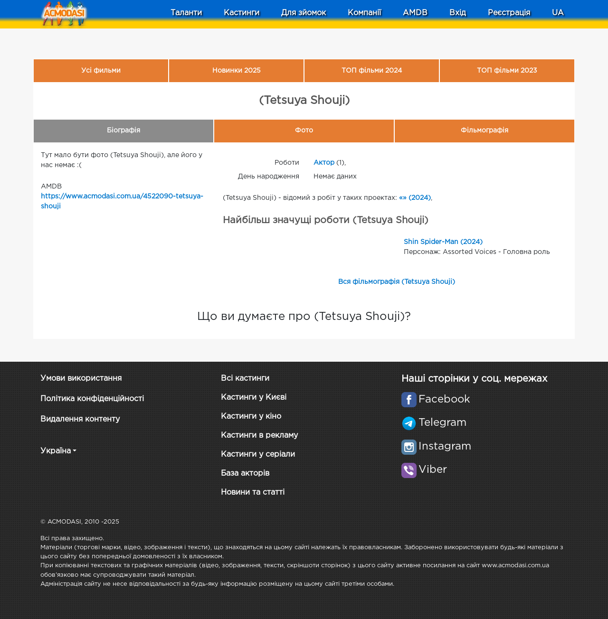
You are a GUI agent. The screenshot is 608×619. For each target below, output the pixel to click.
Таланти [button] (186, 13)
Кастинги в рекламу (259, 435)
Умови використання (81, 378)
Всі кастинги (245, 378)
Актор (324, 163)
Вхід (457, 13)
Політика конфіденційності (92, 399)
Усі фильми (101, 71)
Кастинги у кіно (251, 416)
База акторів (245, 473)
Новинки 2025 (236, 71)
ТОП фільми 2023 (507, 71)
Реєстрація (509, 13)
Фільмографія (484, 130)
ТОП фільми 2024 (372, 71)
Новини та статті (253, 492)
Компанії (364, 13)
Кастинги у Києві (253, 397)
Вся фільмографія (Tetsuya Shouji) (396, 282)
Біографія (123, 130)
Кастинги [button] (241, 13)
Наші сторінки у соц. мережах (474, 379)
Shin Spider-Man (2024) (443, 242)
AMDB (415, 13)
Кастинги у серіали (258, 454)
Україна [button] (55, 451)
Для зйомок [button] (303, 13)
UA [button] (558, 13)
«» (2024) (415, 198)
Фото (304, 130)
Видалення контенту (80, 419)
